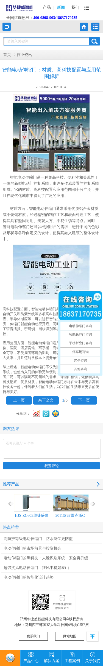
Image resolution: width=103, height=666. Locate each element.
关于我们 (93, 656)
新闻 (61, 7)
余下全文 (46, 400)
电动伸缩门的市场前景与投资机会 (32, 548)
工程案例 (72, 656)
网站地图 (69, 636)
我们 (75, 7)
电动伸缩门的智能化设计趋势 (29, 577)
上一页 (19, 400)
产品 (47, 7)
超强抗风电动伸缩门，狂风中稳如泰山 (36, 568)
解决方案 (51, 656)
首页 (7, 55)
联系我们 (33, 636)
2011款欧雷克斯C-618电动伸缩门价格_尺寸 (71, 514)
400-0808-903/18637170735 (55, 18)
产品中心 (31, 656)
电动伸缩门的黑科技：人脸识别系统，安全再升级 (46, 558)
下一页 (84, 400)
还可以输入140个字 (52, 449)
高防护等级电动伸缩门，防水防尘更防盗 (38, 539)
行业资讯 (24, 55)
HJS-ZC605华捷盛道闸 (32, 510)
